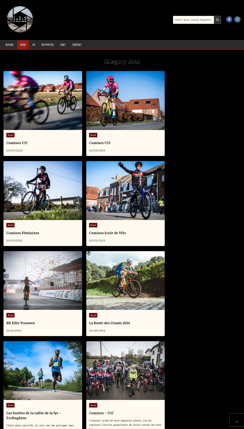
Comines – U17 (200, 199)
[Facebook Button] (229, 19)
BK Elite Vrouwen (21, 199)
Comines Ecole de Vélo (206, 126)
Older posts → (129, 337)
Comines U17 (17, 126)
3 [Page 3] (115, 337)
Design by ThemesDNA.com (122, 425)
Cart (63, 45)
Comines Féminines (143, 126)
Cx (33, 45)
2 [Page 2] (110, 337)
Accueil (10, 45)
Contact (77, 45)
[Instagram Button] (237, 19)
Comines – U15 (19, 293)
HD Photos (48, 45)
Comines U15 (77, 126)
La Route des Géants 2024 (87, 199)
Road (23, 45)
